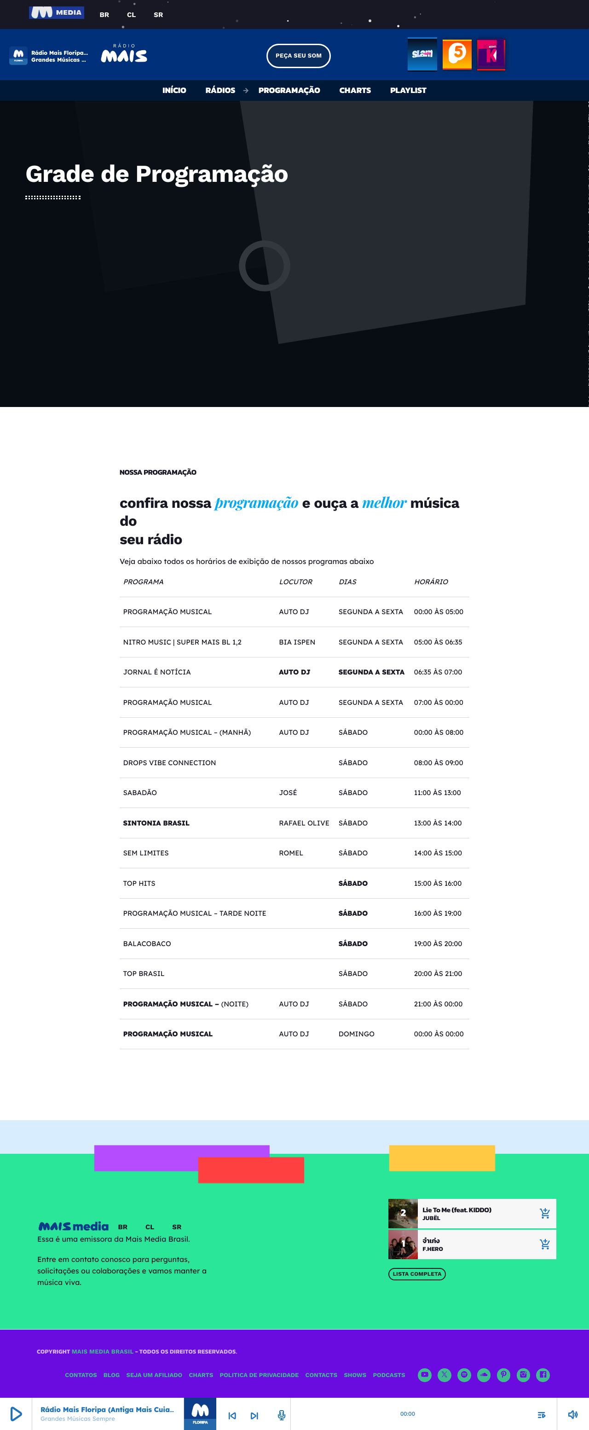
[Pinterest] (504, 1375)
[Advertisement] (294, 268)
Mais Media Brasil (103, 1352)
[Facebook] (543, 1375)
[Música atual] (544, 1244)
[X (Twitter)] (444, 1375)
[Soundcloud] (484, 1375)
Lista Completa (417, 1274)
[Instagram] (524, 1375)
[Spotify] (464, 1375)
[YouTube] (425, 1375)
